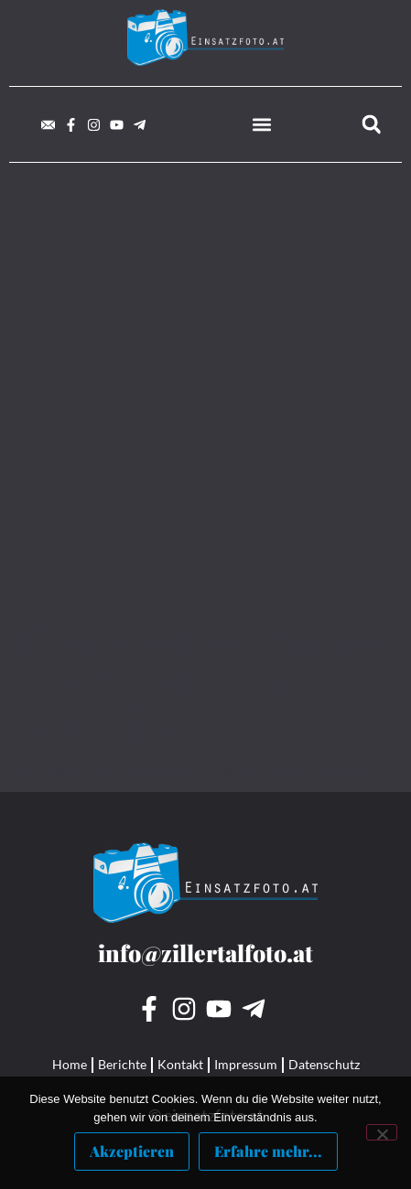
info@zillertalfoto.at (205, 952)
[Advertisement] (205, 406)
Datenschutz (324, 1064)
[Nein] (381, 1132)
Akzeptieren (132, 1151)
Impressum (245, 1064)
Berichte (122, 1064)
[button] (262, 124)
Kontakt (180, 1064)
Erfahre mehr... (268, 1151)
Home (69, 1064)
